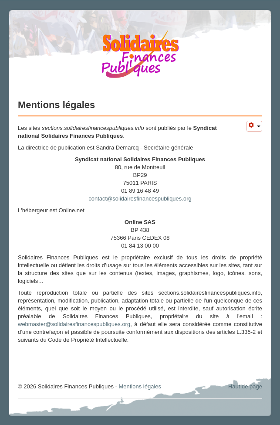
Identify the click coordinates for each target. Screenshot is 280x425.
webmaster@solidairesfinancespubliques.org (74, 324)
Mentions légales (139, 386)
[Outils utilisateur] (254, 126)
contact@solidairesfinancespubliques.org (140, 198)
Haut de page (245, 386)
